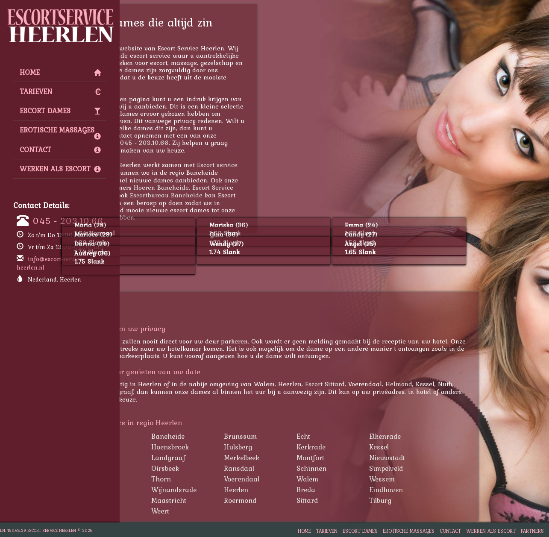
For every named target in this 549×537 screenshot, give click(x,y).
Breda (376, 489)
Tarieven (60, 91)
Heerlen (306, 489)
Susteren (163, 479)
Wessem (452, 479)
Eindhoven (456, 489)
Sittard (377, 500)
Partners (532, 530)
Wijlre (158, 489)
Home (60, 72)
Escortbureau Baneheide (236, 195)
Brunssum (310, 436)
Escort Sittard (395, 384)
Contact (60, 149)
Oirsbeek (236, 468)
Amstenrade (168, 436)
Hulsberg (308, 447)
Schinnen (382, 468)
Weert (231, 511)
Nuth (157, 468)
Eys (154, 447)
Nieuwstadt (458, 457)
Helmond (469, 384)
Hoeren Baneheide (231, 187)
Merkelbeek (312, 457)
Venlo (157, 511)
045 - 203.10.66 (68, 220)
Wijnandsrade (244, 489)
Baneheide (238, 436)
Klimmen (163, 457)
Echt (374, 436)
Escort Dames (60, 111)
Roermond (310, 500)
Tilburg (451, 500)
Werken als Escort (60, 169)
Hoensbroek (240, 447)
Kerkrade (156, 391)
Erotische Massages (60, 132)
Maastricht (239, 500)
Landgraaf (188, 391)
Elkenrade (455, 436)
